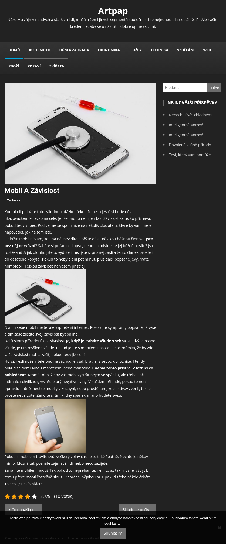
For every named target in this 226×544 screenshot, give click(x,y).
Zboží (14, 66)
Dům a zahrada (74, 49)
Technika (159, 49)
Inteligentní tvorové (186, 124)
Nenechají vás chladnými (190, 114)
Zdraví (34, 66)
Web (207, 49)
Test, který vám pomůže (190, 154)
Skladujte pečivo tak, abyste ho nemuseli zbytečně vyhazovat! (140, 509)
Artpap (113, 10)
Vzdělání (185, 49)
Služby (135, 49)
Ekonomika (109, 49)
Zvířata (56, 66)
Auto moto (39, 49)
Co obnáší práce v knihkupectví (27, 509)
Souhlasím (113, 533)
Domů (14, 49)
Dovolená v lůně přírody (190, 144)
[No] (219, 528)
